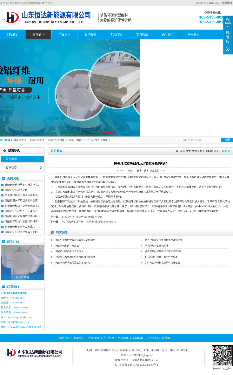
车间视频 (142, 34)
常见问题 (116, 34)
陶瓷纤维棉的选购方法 (156, 245)
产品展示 (64, 34)
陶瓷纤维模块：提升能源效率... (22, 205)
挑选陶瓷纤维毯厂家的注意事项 (161, 257)
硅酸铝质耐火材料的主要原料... (22, 216)
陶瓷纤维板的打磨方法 (67, 245)
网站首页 (13, 34)
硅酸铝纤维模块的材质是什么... (22, 184)
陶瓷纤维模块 (76, 140)
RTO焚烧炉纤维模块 (97, 140)
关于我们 (168, 34)
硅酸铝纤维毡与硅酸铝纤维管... (22, 221)
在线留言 (201, 2)
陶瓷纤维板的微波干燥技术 (69, 251)
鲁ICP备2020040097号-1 (144, 364)
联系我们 (193, 34)
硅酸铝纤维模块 (56, 140)
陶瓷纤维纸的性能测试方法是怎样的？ (75, 240)
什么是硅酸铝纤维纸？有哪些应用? (163, 251)
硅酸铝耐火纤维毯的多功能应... (22, 200)
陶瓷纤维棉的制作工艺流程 (20, 226)
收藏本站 (214, 2)
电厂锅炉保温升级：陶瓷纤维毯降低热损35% (89, 221)
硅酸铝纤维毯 (37, 140)
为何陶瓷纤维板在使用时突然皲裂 (162, 262)
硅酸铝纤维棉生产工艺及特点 (21, 210)
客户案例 (90, 34)
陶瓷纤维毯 (20, 140)
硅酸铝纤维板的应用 (16, 189)
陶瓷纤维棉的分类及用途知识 (21, 195)
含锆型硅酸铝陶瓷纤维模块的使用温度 (75, 257)
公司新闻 (11, 158)
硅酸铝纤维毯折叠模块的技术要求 (82, 217)
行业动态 (11, 167)
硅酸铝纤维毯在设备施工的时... (22, 231)
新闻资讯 (38, 34)
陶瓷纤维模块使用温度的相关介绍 (73, 262)
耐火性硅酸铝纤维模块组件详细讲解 (163, 240)
